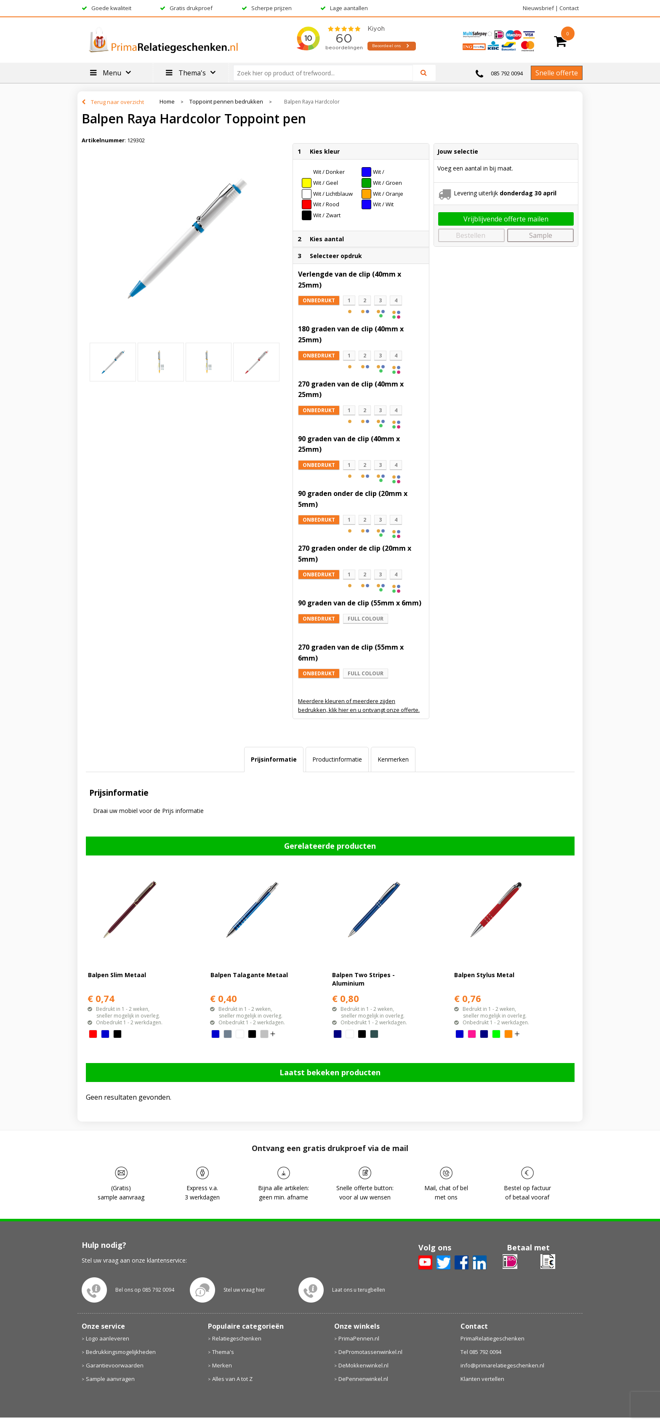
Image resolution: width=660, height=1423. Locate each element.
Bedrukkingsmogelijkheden (121, 1352)
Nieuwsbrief (538, 8)
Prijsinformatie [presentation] (274, 759)
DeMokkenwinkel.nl (363, 1365)
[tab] (273, 759)
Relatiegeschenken (236, 1338)
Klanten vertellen (482, 1379)
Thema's (223, 1352)
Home (167, 101)
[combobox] (326, 73)
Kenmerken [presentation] (393, 759)
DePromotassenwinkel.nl (370, 1352)
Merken (222, 1365)
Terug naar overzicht (117, 102)
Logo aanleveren (107, 1338)
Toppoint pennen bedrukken (226, 101)
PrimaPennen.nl (358, 1338)
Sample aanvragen (110, 1379)
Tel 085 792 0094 (480, 1352)
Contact (569, 8)
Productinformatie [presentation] (337, 759)
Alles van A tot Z (232, 1379)
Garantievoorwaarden (115, 1365)
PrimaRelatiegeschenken (492, 1338)
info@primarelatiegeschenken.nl (502, 1365)
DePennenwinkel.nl (363, 1379)
